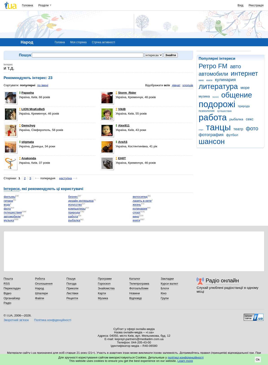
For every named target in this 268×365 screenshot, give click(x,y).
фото (252, 128)
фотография (211, 134)
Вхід (241, 5)
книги (209, 80)
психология (206, 111)
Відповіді (135, 298)
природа (244, 106)
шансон (212, 141)
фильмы (9, 197)
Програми (105, 278)
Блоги (165, 288)
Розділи (43, 5)
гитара (8, 200)
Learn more (185, 361)
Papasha (26, 92)
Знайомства (106, 288)
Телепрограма (139, 283)
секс (249, 119)
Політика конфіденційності (52, 320)
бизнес (73, 197)
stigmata (26, 142)
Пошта (8, 278)
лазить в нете (142, 200)
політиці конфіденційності (186, 357)
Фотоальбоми (138, 288)
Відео (7, 293)
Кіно (164, 293)
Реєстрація (256, 5)
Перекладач (12, 288)
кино (201, 80)
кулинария (225, 79)
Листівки (72, 293)
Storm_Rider (126, 92)
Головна (27, 5)
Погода (71, 283)
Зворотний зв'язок (16, 320)
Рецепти (72, 298)
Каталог (134, 278)
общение (236, 95)
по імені (42, 85)
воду (7, 204)
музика (204, 96)
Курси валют (169, 283)
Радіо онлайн (222, 280)
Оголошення (44, 283)
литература (218, 86)
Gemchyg (27, 125)
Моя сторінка (78, 42)
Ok (258, 359)
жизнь (137, 204)
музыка (216, 97)
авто (235, 66)
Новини (134, 293)
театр (238, 129)
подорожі (217, 104)
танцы (218, 127)
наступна (65, 178)
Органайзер (12, 298)
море (244, 88)
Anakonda (27, 158)
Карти (102, 293)
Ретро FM (213, 66)
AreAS (121, 142)
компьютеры (77, 208)
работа (213, 117)
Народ (39, 288)
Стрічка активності (103, 42)
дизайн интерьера (81, 200)
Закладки (167, 278)
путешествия (224, 111)
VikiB (120, 109)
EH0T (121, 158)
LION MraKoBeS (32, 109)
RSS (7, 283)
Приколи (72, 288)
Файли (39, 298)
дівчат (176, 85)
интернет (244, 73)
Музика (103, 298)
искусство (75, 204)
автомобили (213, 74)
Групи (165, 298)
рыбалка (236, 119)
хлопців (187, 85)
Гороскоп (104, 283)
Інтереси (12, 189)
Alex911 (123, 125)
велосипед (140, 197)
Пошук (71, 278)
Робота (40, 278)
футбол (232, 135)
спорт (201, 130)
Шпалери (41, 293)
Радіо (7, 303)
